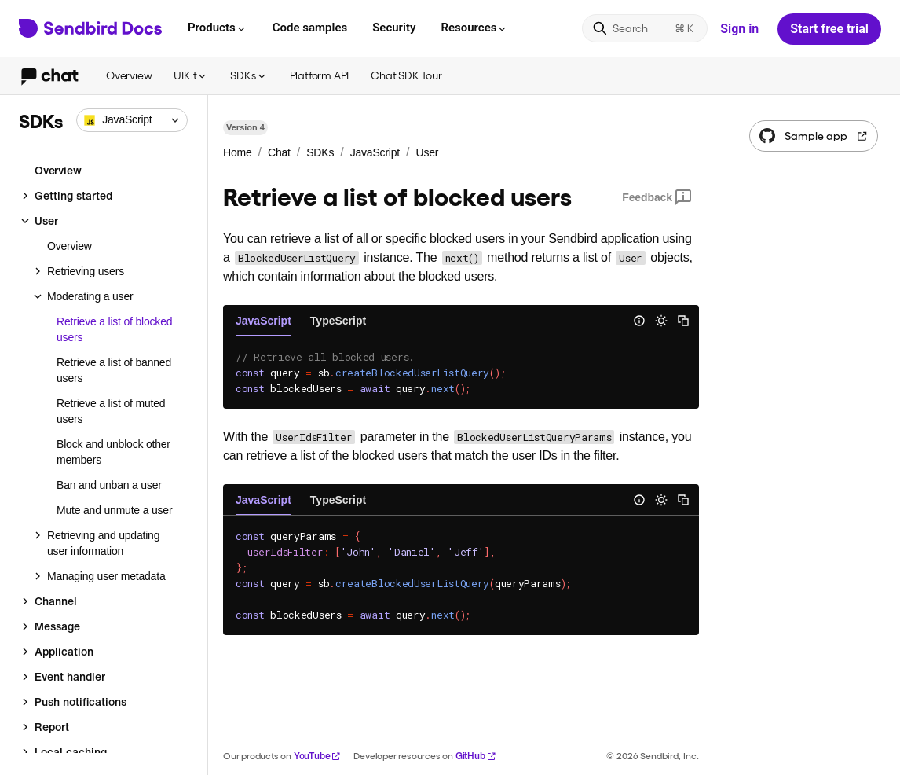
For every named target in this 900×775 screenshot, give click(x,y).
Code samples (310, 27)
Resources (474, 27)
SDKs (248, 75)
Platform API (319, 75)
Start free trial (829, 28)
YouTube (318, 755)
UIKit (191, 75)
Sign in (739, 28)
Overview (129, 75)
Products (217, 27)
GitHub (475, 755)
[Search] (645, 28)
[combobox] (131, 120)
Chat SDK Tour (406, 75)
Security (393, 27)
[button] (131, 120)
